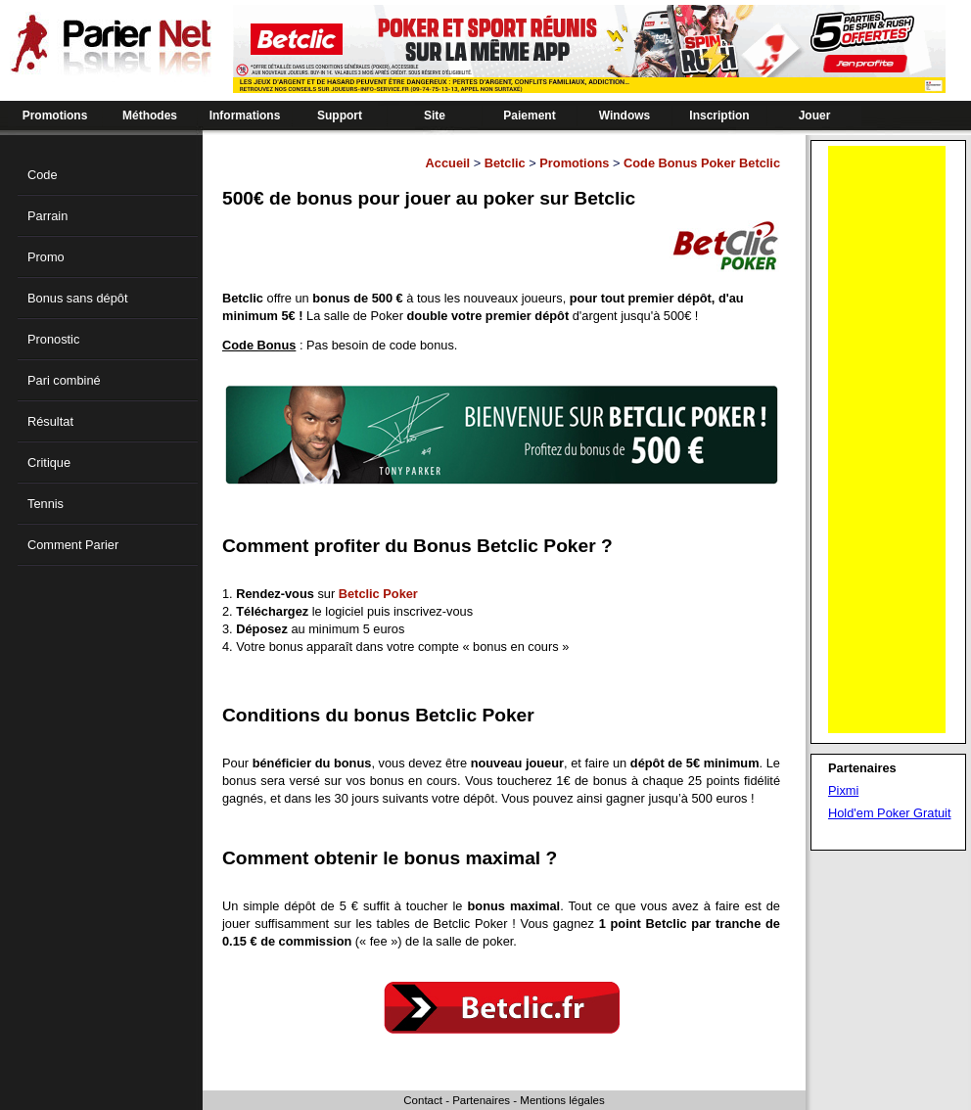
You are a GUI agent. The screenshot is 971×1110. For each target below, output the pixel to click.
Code (42, 174)
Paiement (529, 115)
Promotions (55, 115)
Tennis (45, 503)
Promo (46, 257)
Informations (245, 115)
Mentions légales (562, 1100)
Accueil (448, 163)
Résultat (50, 421)
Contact (422, 1100)
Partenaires (481, 1100)
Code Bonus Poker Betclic (702, 163)
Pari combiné (64, 380)
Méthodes (149, 115)
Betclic (505, 163)
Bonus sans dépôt (77, 298)
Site (434, 115)
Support (339, 115)
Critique (48, 462)
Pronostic (53, 339)
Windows (625, 115)
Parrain (47, 215)
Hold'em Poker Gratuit (889, 813)
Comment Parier (72, 544)
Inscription (719, 115)
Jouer (815, 115)
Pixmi (843, 790)
